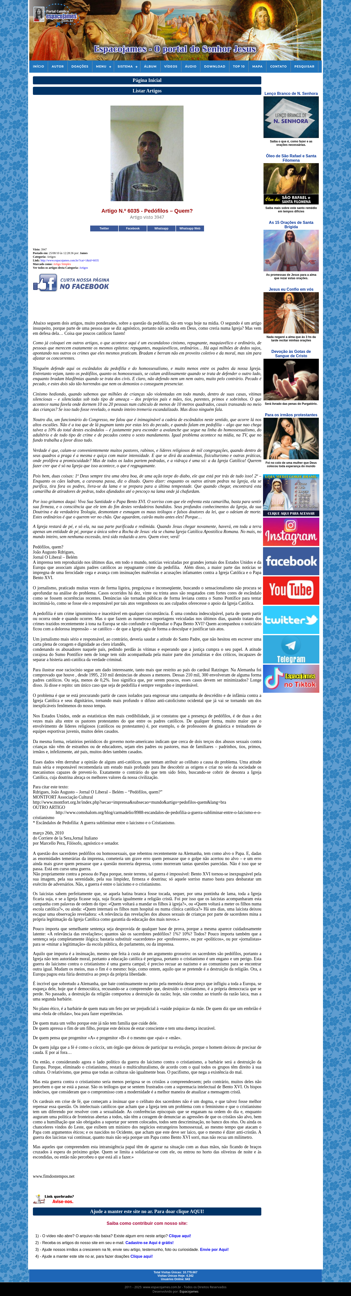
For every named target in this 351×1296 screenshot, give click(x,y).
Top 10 (239, 66)
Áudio (190, 66)
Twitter (104, 228)
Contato (278, 66)
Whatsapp (161, 228)
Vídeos (170, 66)
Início (38, 66)
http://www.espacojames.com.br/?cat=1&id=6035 (69, 260)
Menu (101, 66)
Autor (58, 66)
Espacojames (189, 1291)
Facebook (133, 228)
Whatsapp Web (189, 228)
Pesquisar (304, 66)
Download (214, 66)
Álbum (150, 66)
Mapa (257, 66)
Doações (79, 66)
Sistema (125, 66)
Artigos (83, 267)
